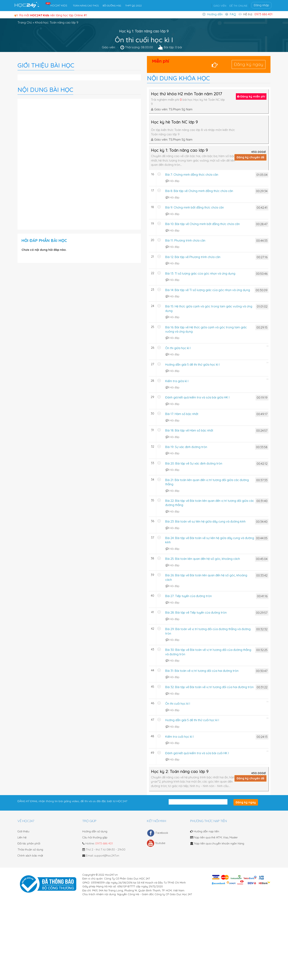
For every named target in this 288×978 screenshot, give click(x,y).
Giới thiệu (23, 831)
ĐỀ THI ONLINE (238, 5)
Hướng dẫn (215, 14)
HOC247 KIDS (58, 5)
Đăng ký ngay (248, 64)
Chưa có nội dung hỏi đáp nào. (44, 250)
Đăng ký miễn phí (251, 96)
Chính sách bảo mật (30, 855)
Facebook (157, 833)
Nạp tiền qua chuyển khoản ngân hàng (217, 843)
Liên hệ (22, 837)
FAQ (233, 14)
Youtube (156, 843)
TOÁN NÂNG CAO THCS (86, 5)
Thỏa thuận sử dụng (30, 849)
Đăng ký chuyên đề (250, 157)
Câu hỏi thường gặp (94, 837)
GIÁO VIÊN (219, 5)
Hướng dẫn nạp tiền (204, 831)
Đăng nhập (261, 5)
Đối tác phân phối (29, 843)
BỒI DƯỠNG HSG (112, 5)
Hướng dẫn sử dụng (94, 831)
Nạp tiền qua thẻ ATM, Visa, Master (214, 837)
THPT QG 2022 (133, 5)
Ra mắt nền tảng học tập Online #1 (50, 15)
